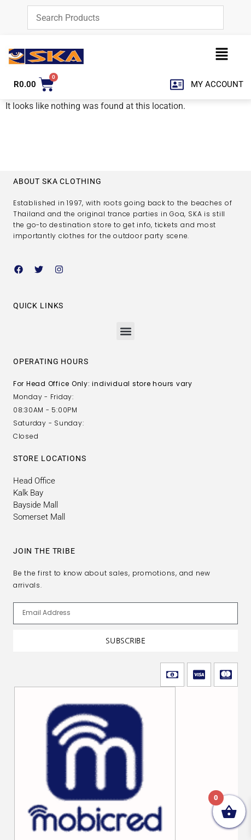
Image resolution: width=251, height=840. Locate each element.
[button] (222, 56)
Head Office (34, 481)
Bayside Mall (35, 505)
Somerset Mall (39, 517)
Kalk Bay (28, 493)
